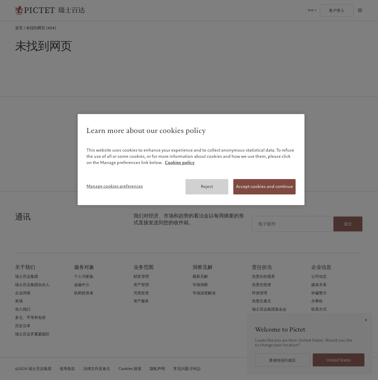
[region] (191, 159)
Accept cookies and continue (264, 186)
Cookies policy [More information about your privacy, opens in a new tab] (180, 162)
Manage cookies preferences (115, 186)
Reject (207, 186)
